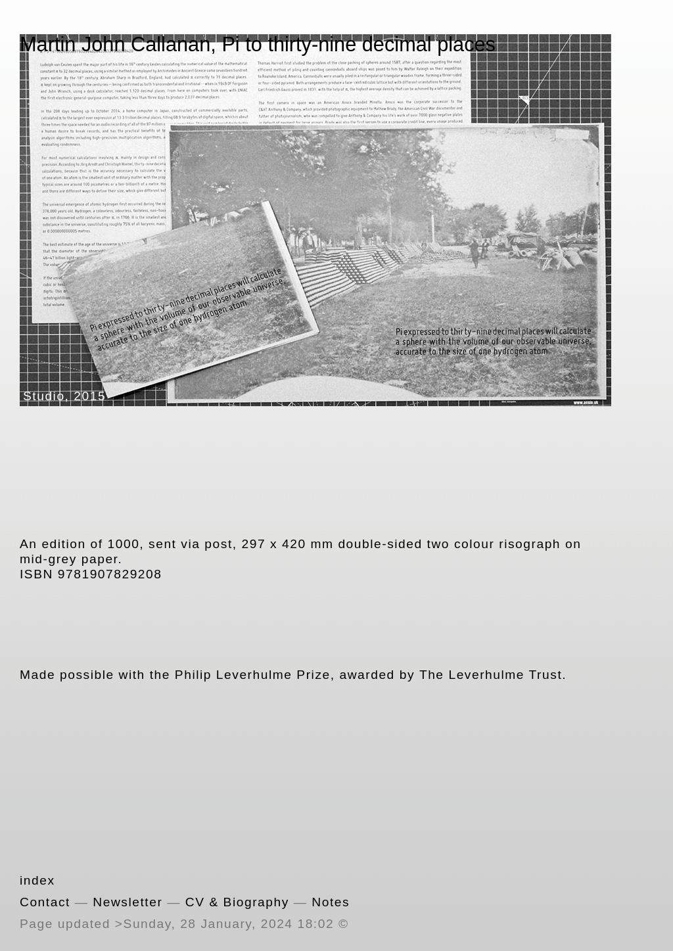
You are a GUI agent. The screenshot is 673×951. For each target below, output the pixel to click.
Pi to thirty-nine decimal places (358, 44)
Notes (331, 902)
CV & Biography (237, 902)
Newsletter (127, 902)
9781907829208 (110, 574)
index (37, 880)
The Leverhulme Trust (490, 675)
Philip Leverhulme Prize (253, 675)
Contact (45, 902)
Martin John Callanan (115, 44)
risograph (530, 544)
